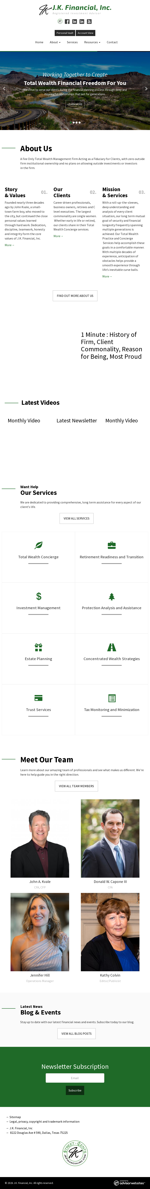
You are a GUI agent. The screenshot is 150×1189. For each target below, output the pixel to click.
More (8, 245)
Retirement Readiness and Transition (112, 556)
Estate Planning (38, 658)
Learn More (75, 104)
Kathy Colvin (110, 975)
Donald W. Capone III (110, 881)
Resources (91, 42)
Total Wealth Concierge (38, 556)
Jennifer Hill (40, 975)
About (54, 42)
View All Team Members (76, 786)
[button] (11, 90)
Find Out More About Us (75, 296)
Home (39, 42)
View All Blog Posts (77, 1033)
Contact (112, 42)
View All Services (76, 518)
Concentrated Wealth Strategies (112, 658)
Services (72, 42)
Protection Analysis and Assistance (111, 607)
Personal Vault (65, 33)
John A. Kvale (40, 881)
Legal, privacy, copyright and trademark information (44, 1121)
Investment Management (38, 607)
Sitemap (15, 1117)
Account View (85, 33)
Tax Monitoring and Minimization (111, 709)
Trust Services (38, 709)
